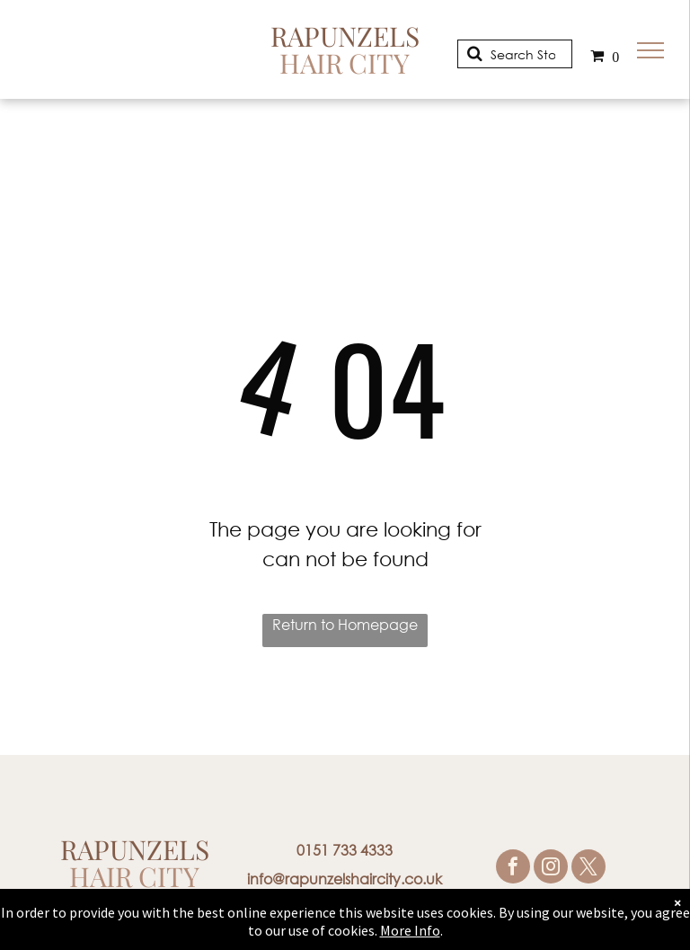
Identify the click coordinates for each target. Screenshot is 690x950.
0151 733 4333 (344, 849)
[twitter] (588, 868)
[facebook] (513, 868)
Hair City (344, 63)
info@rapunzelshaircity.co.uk (344, 878)
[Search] (514, 54)
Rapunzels (345, 36)
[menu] (650, 50)
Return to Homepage (345, 624)
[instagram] (551, 868)
